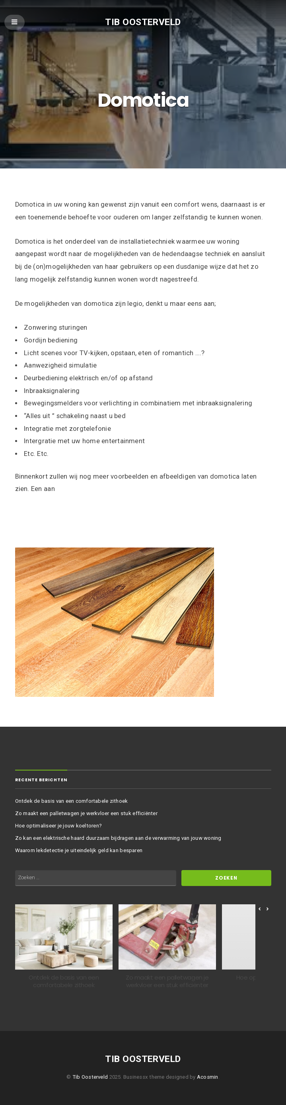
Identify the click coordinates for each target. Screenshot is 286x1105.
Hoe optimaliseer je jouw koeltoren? (58, 826)
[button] (267, 909)
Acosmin (207, 1077)
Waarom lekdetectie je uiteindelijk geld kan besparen (79, 850)
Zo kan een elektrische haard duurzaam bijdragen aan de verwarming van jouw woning (118, 838)
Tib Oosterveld (143, 21)
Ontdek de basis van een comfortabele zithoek (71, 801)
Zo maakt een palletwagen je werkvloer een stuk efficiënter (86, 813)
